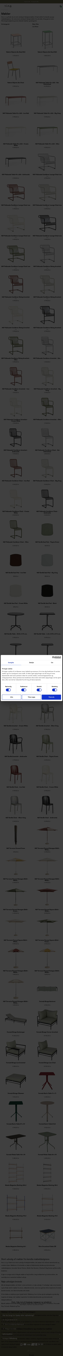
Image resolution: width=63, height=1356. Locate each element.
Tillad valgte (31, 697)
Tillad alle (51, 697)
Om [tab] (52, 662)
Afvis (11, 697)
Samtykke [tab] (11, 662)
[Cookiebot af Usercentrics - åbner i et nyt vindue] (53, 657)
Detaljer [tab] (31, 662)
